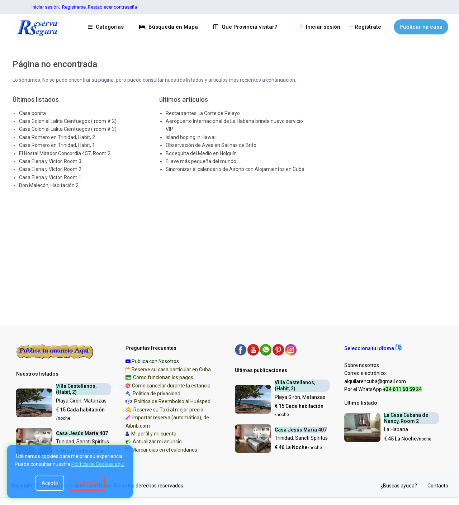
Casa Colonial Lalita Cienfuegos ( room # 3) (68, 129)
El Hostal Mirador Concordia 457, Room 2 (64, 153)
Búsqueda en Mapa (168, 27)
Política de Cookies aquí (97, 464)
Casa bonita (32, 113)
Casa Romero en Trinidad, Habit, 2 (57, 137)
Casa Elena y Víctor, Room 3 (50, 161)
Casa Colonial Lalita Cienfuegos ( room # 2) (68, 121)
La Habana (396, 429)
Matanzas (95, 401)
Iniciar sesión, (46, 7)
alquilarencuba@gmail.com (375, 381)
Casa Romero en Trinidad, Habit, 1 (57, 145)
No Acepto (87, 483)
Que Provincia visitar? (245, 27)
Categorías (106, 27)
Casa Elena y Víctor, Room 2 (50, 169)
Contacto (437, 486)
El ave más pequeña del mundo (201, 161)
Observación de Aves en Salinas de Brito (211, 145)
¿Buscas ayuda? (398, 486)
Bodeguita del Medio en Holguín (201, 153)
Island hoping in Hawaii (191, 137)
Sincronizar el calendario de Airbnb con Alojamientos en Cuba (235, 169)
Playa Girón (68, 401)
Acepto (50, 483)
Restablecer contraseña (112, 7)
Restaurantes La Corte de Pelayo (203, 113)
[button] (372, 348)
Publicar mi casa (421, 27)
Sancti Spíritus (92, 441)
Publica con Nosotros (155, 361)
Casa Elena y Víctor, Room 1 (50, 177)
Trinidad (65, 441)
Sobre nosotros (361, 365)
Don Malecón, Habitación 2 (49, 185)
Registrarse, (75, 7)
